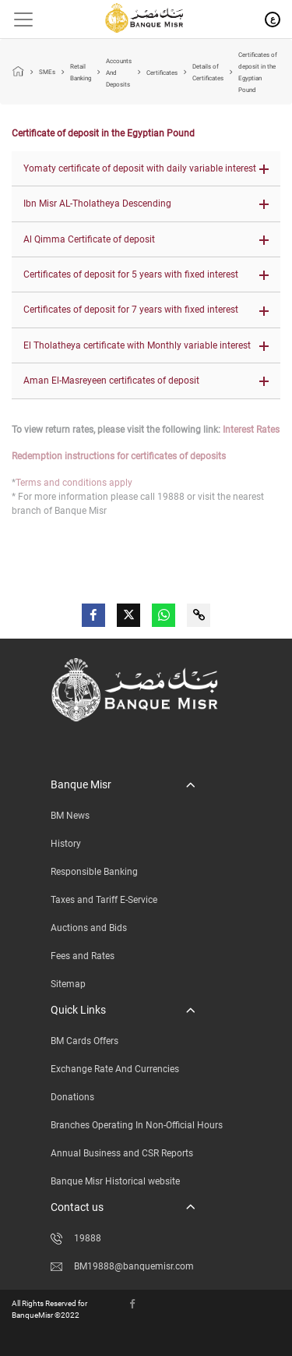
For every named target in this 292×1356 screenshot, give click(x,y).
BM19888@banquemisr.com (122, 1266)
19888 (76, 1238)
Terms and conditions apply (74, 482)
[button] (146, 168)
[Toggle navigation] (17, 19)
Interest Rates (251, 429)
